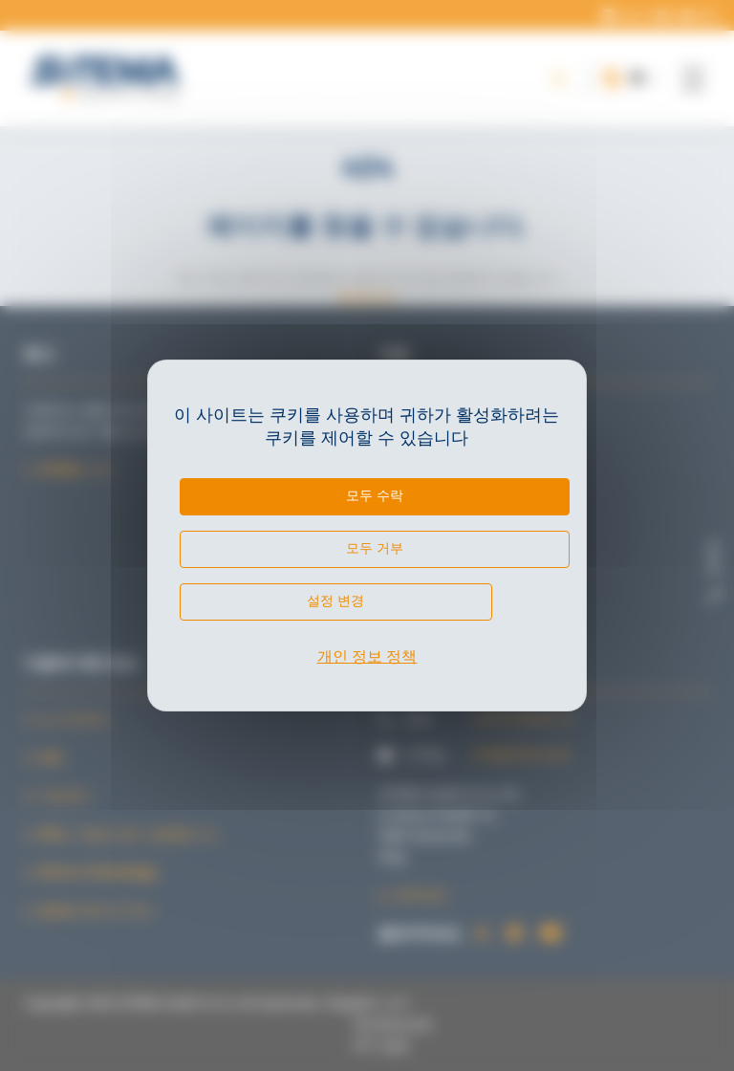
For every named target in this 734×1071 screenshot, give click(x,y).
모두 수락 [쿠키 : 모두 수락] (374, 495)
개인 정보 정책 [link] (367, 656)
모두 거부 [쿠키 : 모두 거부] (374, 548)
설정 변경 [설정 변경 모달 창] (335, 600)
